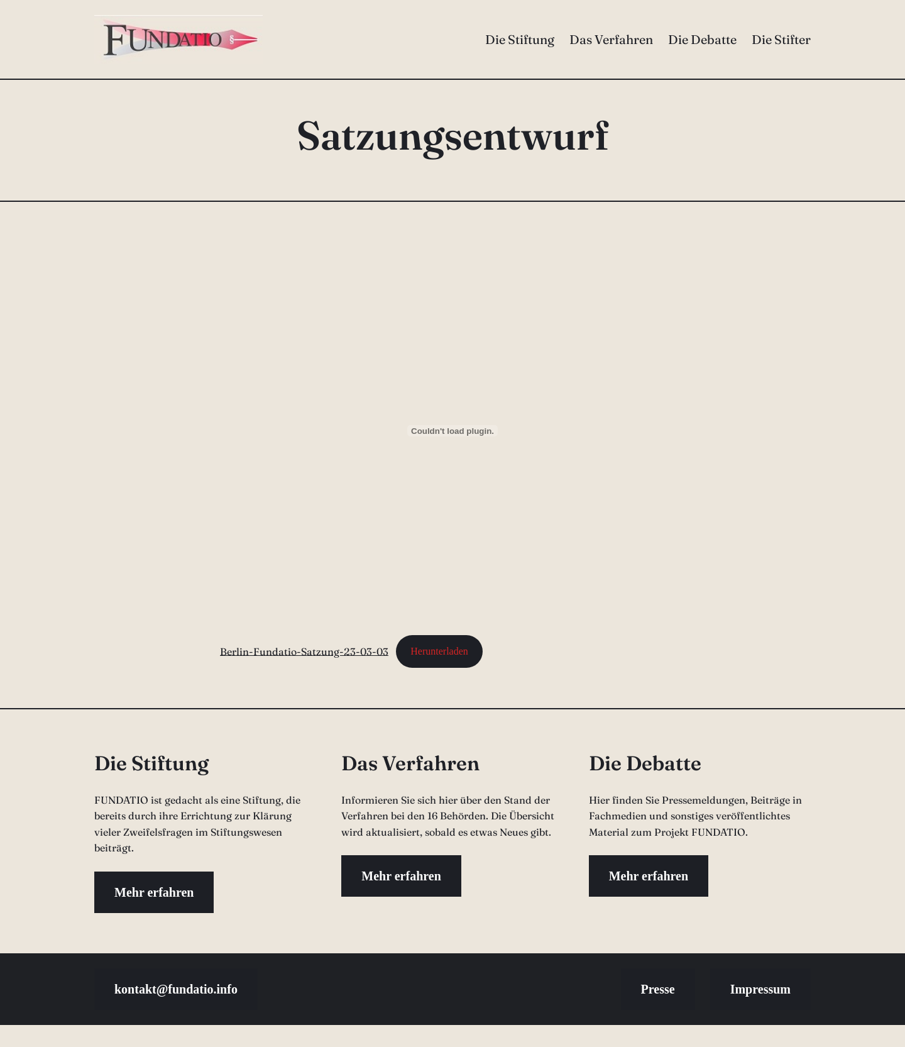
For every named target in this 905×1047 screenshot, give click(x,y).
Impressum (760, 989)
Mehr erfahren (154, 892)
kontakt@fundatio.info (176, 989)
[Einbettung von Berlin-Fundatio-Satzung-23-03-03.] (452, 430)
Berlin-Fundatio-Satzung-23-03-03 (304, 651)
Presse (658, 989)
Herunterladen (439, 651)
